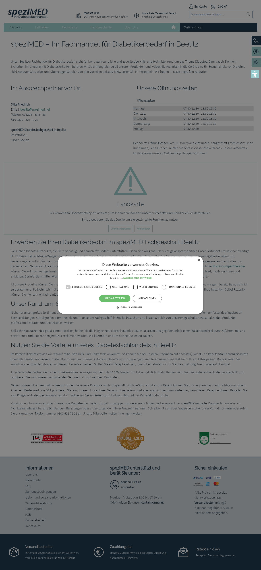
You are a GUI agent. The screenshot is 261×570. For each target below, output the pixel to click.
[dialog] (130, 285)
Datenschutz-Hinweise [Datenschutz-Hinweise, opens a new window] (137, 278)
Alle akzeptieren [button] (115, 298)
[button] (255, 74)
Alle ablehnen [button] (147, 298)
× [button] (199, 260)
